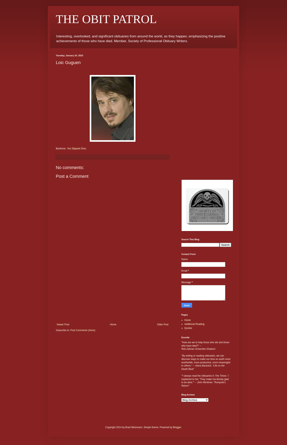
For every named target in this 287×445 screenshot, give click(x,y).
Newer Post (63, 324)
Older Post (162, 324)
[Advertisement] (113, 293)
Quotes (188, 328)
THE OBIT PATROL (106, 19)
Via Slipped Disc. (77, 148)
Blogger (177, 427)
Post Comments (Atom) (82, 330)
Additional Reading (194, 324)
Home (113, 324)
